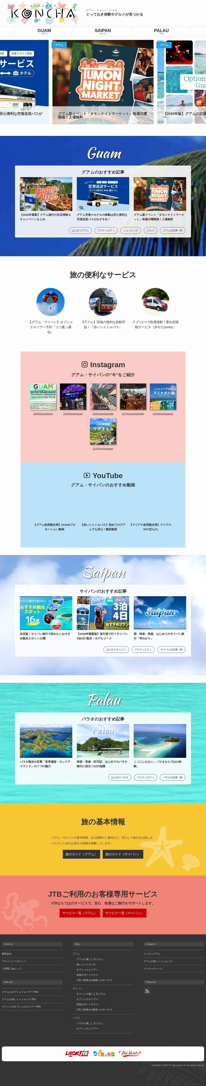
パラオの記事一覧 (172, 777)
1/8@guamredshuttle (103, 414)
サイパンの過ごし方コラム (91, 993)
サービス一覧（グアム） (79, 913)
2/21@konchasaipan (163, 414)
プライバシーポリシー (14, 961)
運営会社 (7, 953)
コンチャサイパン (153, 968)
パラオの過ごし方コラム (89, 1023)
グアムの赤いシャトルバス (158, 961)
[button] (201, 82)
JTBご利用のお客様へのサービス (94, 980)
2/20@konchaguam (73, 414)
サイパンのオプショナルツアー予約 (21, 1006)
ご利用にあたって (11, 968)
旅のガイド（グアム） (81, 854)
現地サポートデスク (87, 975)
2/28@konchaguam (43, 414)
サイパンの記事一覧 (171, 649)
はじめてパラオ (119, 777)
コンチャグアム (151, 953)
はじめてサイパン (116, 649)
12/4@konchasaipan (103, 448)
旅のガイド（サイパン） (122, 854)
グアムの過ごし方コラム (89, 959)
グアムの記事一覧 (172, 230)
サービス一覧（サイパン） (124, 913)
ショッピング (130, 230)
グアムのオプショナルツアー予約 (20, 992)
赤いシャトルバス (86, 964)
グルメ (150, 230)
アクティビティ (106, 230)
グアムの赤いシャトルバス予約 (19, 999)
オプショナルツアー (87, 969)
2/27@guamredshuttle (133, 414)
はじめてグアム (80, 230)
